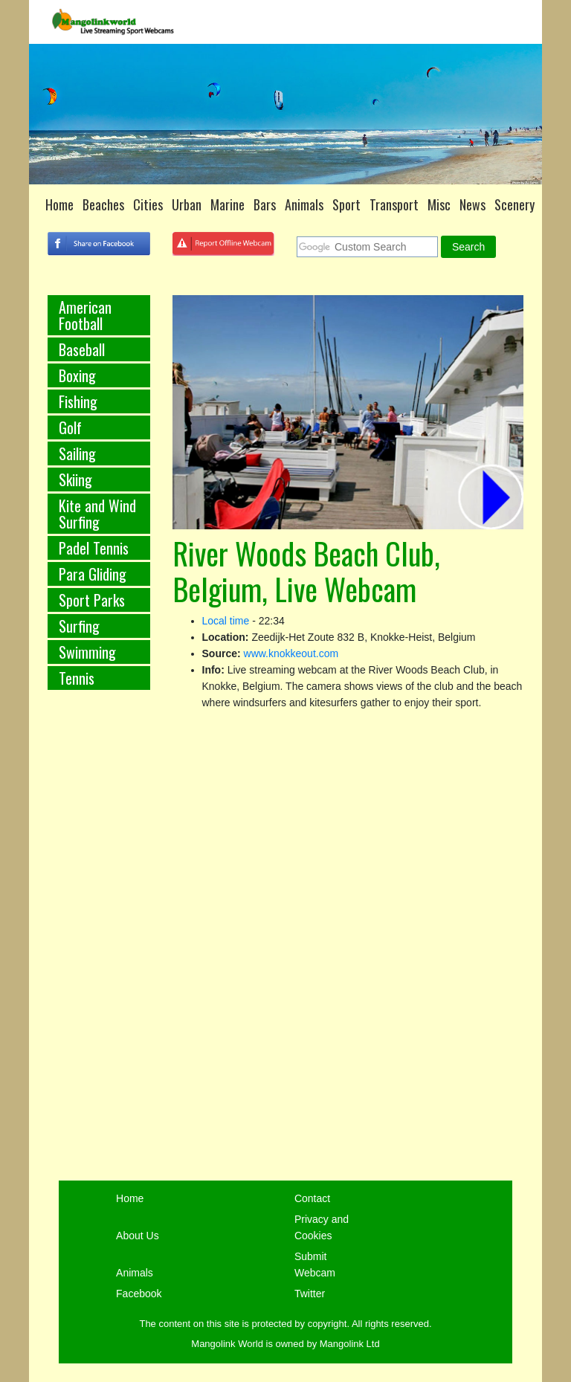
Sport (346, 204)
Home (59, 204)
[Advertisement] (99, 948)
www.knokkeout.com (291, 653)
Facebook (138, 1293)
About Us (137, 1235)
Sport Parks (92, 600)
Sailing (77, 453)
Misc (439, 204)
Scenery (514, 204)
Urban (186, 204)
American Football (85, 315)
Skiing (75, 479)
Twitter (309, 1293)
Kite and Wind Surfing (97, 513)
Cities (148, 204)
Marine (227, 204)
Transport (394, 204)
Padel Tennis (94, 548)
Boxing (77, 375)
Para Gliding (92, 574)
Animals (304, 204)
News (472, 204)
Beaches (103, 204)
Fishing (78, 401)
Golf (70, 427)
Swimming (87, 652)
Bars (265, 204)
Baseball (82, 349)
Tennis (76, 678)
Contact (312, 1198)
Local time (226, 621)
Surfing (79, 626)
